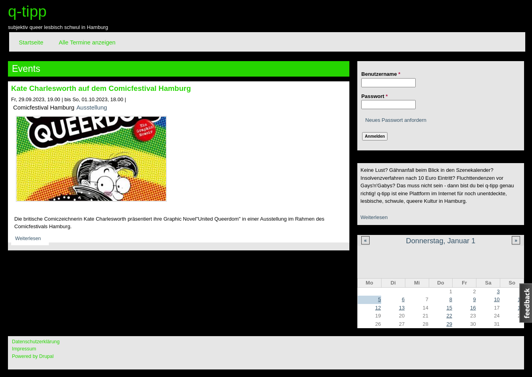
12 (378, 308)
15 (449, 308)
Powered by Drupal (33, 356)
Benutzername (380, 74)
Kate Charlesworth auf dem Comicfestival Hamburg (101, 88)
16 (473, 308)
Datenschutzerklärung (36, 341)
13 (402, 308)
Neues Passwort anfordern (395, 120)
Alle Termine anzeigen (87, 42)
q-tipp (27, 11)
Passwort (374, 96)
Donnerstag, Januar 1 (441, 241)
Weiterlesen (373, 217)
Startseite (31, 42)
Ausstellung (91, 107)
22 (449, 316)
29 (449, 324)
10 (496, 299)
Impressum (24, 349)
